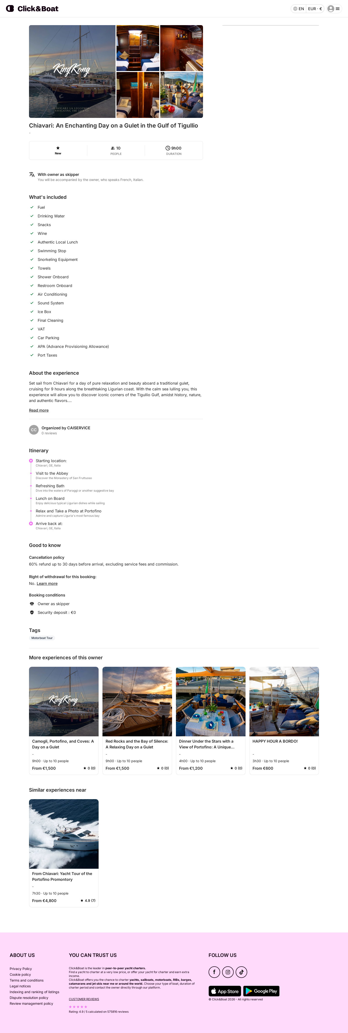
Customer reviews (84, 999)
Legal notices (20, 986)
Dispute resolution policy (29, 998)
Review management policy (31, 1003)
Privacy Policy (21, 969)
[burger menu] (334, 8)
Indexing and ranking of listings (34, 992)
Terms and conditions (27, 980)
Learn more (47, 583)
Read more (39, 410)
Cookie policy (20, 974)
